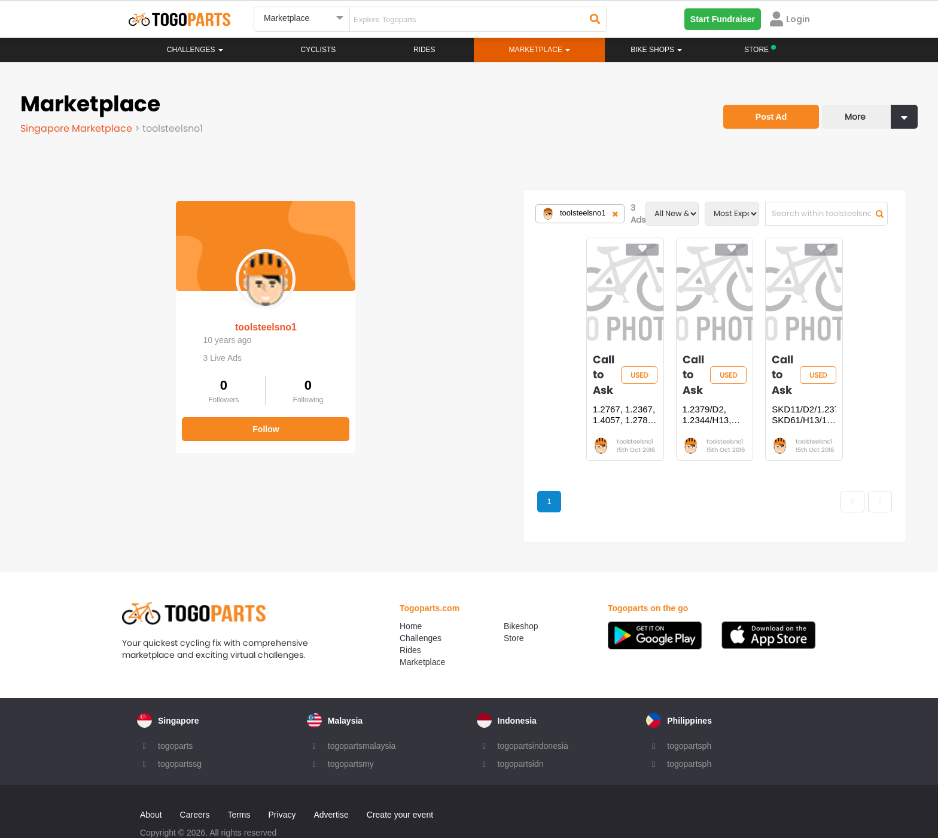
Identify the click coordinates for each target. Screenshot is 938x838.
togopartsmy (351, 733)
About (151, 784)
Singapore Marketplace (77, 128)
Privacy (282, 784)
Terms (238, 784)
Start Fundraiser (722, 19)
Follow (110, 418)
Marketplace (422, 631)
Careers (195, 784)
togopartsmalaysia (362, 715)
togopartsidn (521, 733)
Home (411, 595)
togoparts (175, 715)
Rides (424, 49)
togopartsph (689, 715)
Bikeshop (521, 595)
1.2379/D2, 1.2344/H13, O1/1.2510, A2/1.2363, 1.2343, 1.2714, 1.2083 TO (559, 383)
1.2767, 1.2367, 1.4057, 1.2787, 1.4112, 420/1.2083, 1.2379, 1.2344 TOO (391, 383)
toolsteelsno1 (110, 316)
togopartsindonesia (533, 715)
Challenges (195, 49)
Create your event (400, 784)
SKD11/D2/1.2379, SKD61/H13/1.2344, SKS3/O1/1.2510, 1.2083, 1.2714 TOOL (721, 383)
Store (513, 607)
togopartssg (180, 733)
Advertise (330, 784)
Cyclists (318, 49)
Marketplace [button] (540, 49)
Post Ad (771, 117)
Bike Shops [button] (656, 49)
